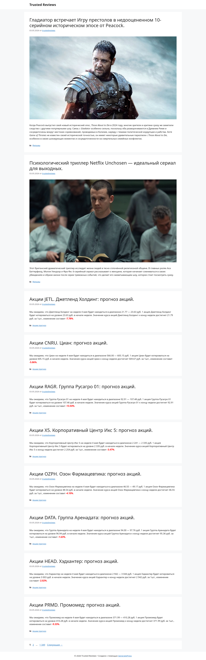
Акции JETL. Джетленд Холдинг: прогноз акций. (81, 299)
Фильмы (36, 145)
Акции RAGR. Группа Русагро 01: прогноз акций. (82, 386)
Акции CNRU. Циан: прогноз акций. (68, 343)
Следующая (55, 644)
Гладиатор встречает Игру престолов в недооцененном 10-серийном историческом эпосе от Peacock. (95, 22)
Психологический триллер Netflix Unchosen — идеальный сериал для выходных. (102, 165)
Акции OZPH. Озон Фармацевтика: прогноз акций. (85, 474)
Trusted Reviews (42, 4)
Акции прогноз (39, 325)
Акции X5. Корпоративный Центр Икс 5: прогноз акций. (91, 430)
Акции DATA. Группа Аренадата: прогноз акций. (82, 517)
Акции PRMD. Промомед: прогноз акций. (74, 605)
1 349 (42, 644)
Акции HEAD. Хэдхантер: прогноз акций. (73, 561)
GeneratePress (125, 655)
